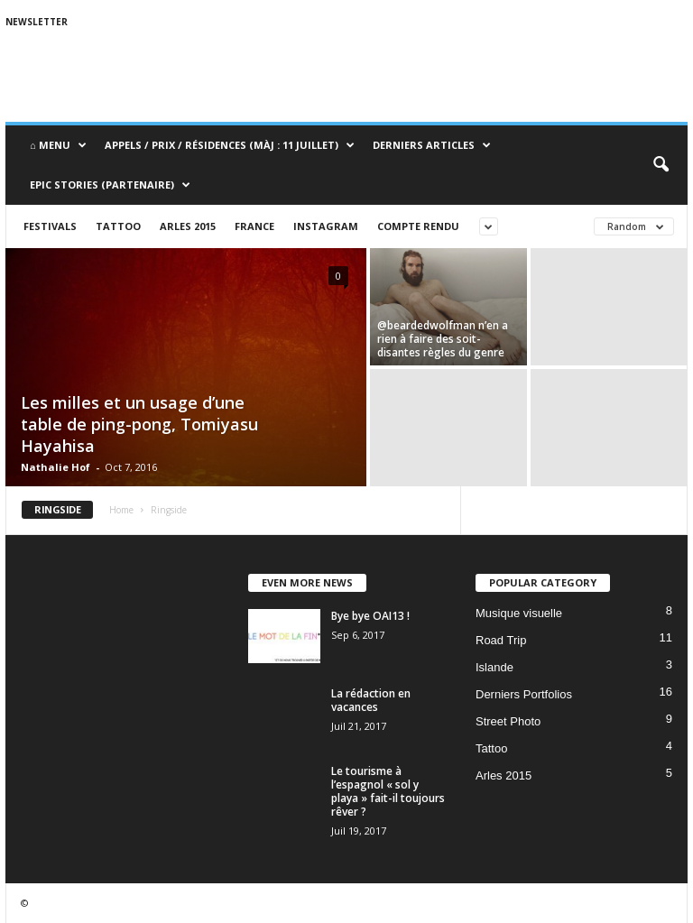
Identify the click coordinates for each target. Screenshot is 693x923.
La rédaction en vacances (371, 700)
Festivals (50, 226)
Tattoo (118, 226)
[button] (660, 165)
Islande (494, 667)
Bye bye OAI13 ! (370, 615)
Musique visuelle (519, 613)
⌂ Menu (58, 145)
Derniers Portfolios (524, 694)
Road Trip (501, 640)
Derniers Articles (432, 145)
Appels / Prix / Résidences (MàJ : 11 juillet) (230, 145)
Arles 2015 (188, 226)
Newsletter (36, 21)
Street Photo (508, 721)
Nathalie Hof (55, 467)
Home (121, 509)
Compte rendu (418, 226)
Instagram (325, 226)
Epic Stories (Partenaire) (110, 185)
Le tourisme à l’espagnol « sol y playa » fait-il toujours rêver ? (388, 791)
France (254, 226)
